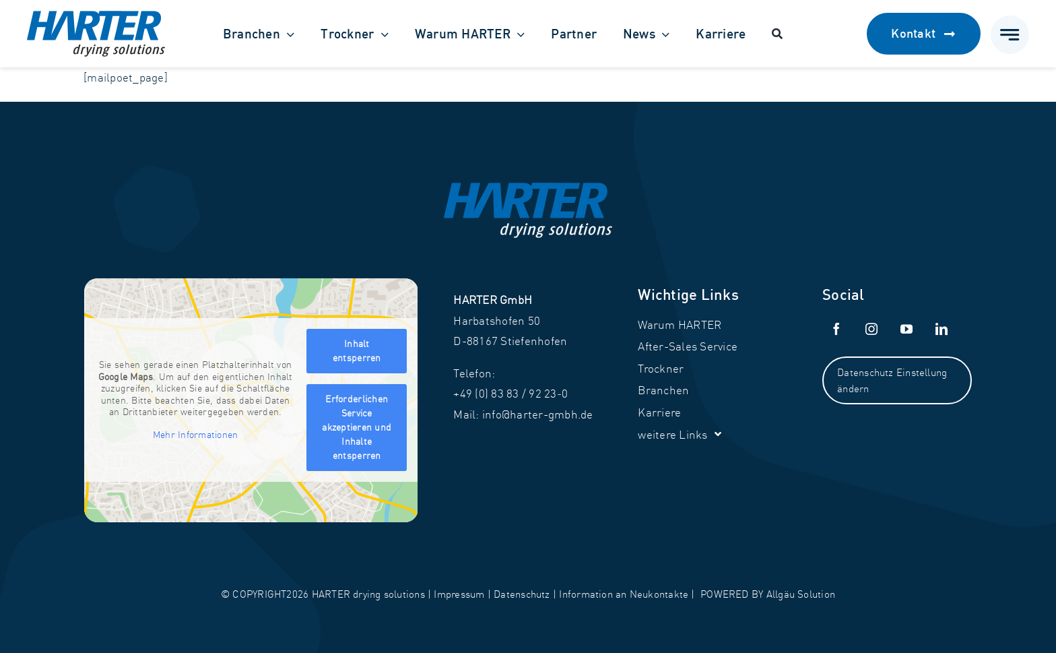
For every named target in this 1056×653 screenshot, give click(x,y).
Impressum (459, 594)
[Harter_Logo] (96, 16)
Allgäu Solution (800, 594)
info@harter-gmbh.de (537, 414)
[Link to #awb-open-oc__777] (1010, 34)
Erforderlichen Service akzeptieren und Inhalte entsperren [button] (357, 427)
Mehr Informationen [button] (195, 435)
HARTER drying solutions (368, 594)
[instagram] (871, 329)
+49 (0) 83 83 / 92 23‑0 (510, 393)
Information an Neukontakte (623, 594)
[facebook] (836, 329)
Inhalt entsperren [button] (357, 351)
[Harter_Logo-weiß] (528, 188)
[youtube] (906, 329)
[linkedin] (941, 329)
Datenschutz (522, 594)
